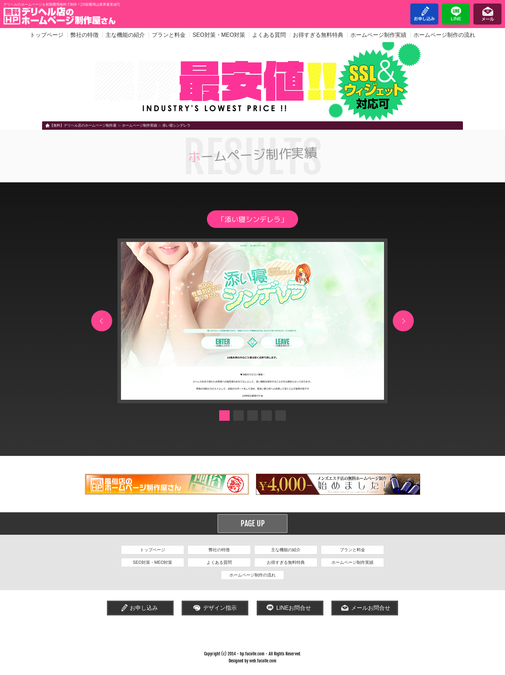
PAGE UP (253, 523)
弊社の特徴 (84, 35)
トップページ (46, 35)
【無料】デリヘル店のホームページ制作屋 (83, 125)
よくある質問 (269, 35)
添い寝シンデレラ (176, 125)
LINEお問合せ (293, 608)
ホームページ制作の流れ (444, 35)
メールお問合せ (370, 608)
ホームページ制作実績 (378, 35)
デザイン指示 (220, 608)
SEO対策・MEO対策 (219, 35)
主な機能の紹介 (125, 35)
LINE (456, 14)
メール (487, 14)
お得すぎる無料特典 (318, 35)
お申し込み (424, 14)
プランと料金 (169, 35)
